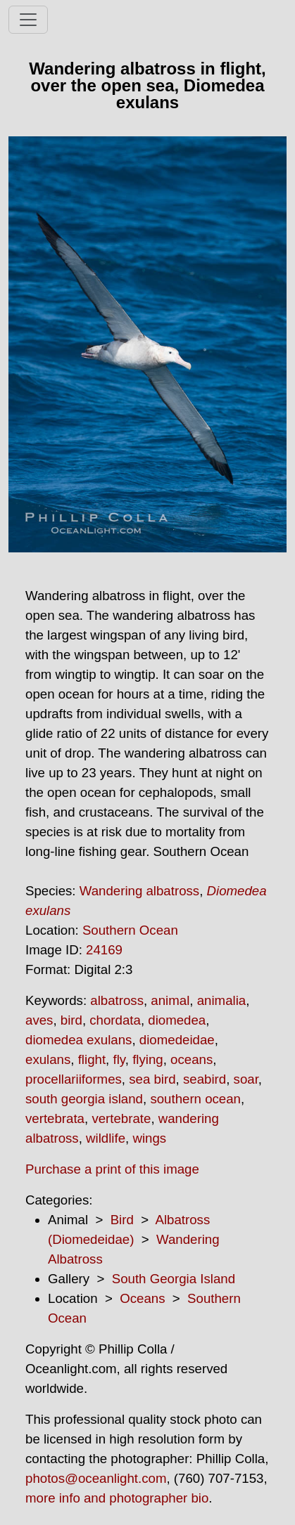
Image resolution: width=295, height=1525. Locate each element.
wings (149, 1138)
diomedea (177, 1020)
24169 (104, 949)
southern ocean (195, 1098)
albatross (117, 1000)
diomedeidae (177, 1039)
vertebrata (54, 1118)
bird (71, 1020)
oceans (191, 1059)
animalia (221, 1000)
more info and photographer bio (116, 1498)
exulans (47, 1059)
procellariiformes (73, 1079)
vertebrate (121, 1118)
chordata (115, 1020)
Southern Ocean (130, 930)
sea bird (152, 1079)
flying (147, 1059)
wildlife (105, 1138)
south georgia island (84, 1098)
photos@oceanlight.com (95, 1478)
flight (92, 1059)
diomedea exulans (78, 1039)
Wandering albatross (139, 890)
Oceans (142, 1298)
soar (246, 1079)
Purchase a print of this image (112, 1169)
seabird (204, 1079)
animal (170, 1000)
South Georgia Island (173, 1278)
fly (119, 1059)
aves (39, 1020)
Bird (122, 1219)
